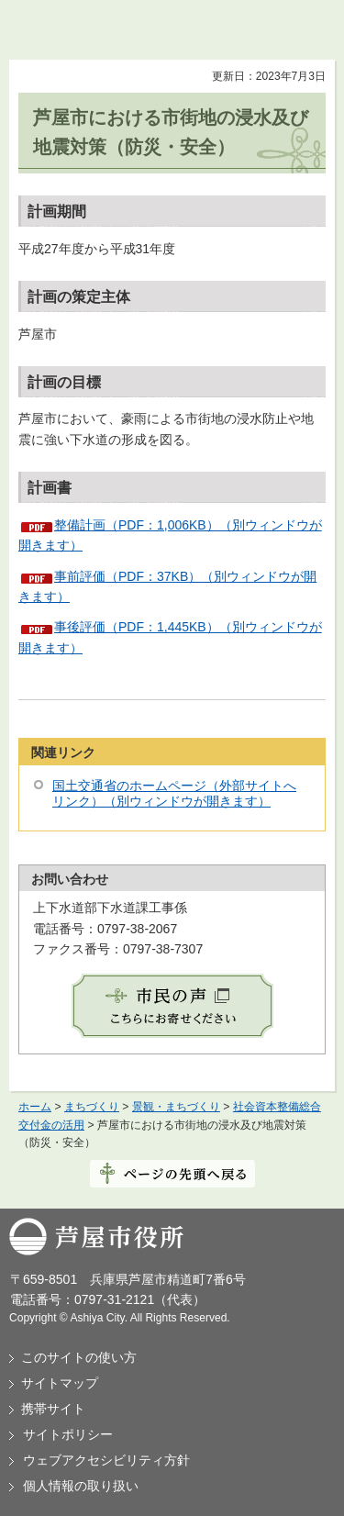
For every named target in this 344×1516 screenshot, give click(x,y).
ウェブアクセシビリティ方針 (106, 1460)
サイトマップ (59, 1383)
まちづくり (91, 1106)
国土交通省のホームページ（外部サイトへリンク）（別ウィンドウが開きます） (174, 793)
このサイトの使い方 (79, 1357)
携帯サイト (53, 1408)
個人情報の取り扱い (81, 1485)
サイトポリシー (68, 1434)
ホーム (34, 1106)
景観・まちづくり (176, 1106)
